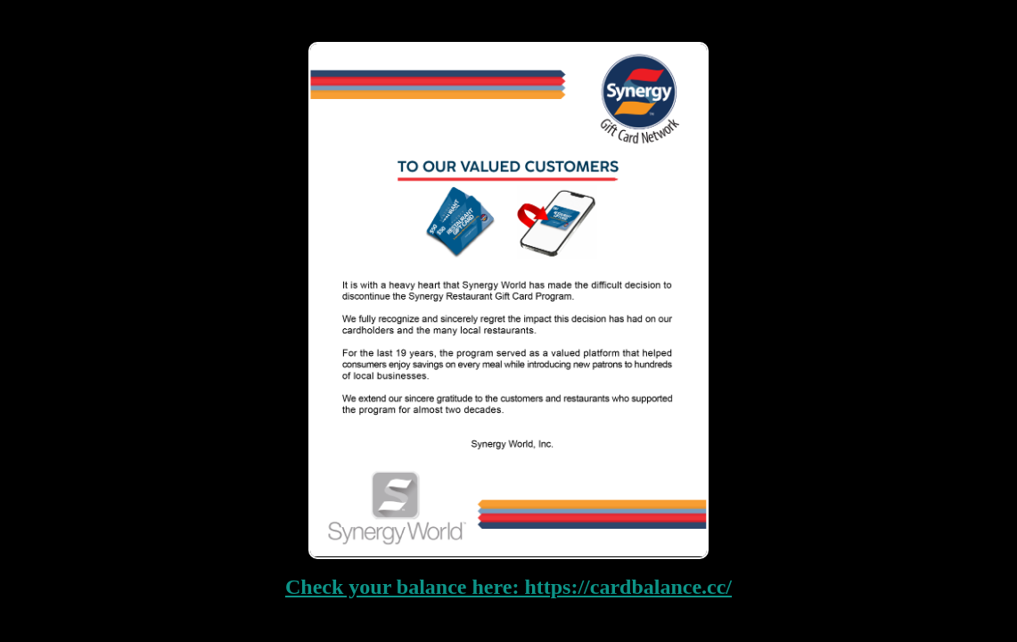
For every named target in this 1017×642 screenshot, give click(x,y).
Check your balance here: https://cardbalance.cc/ (508, 586)
